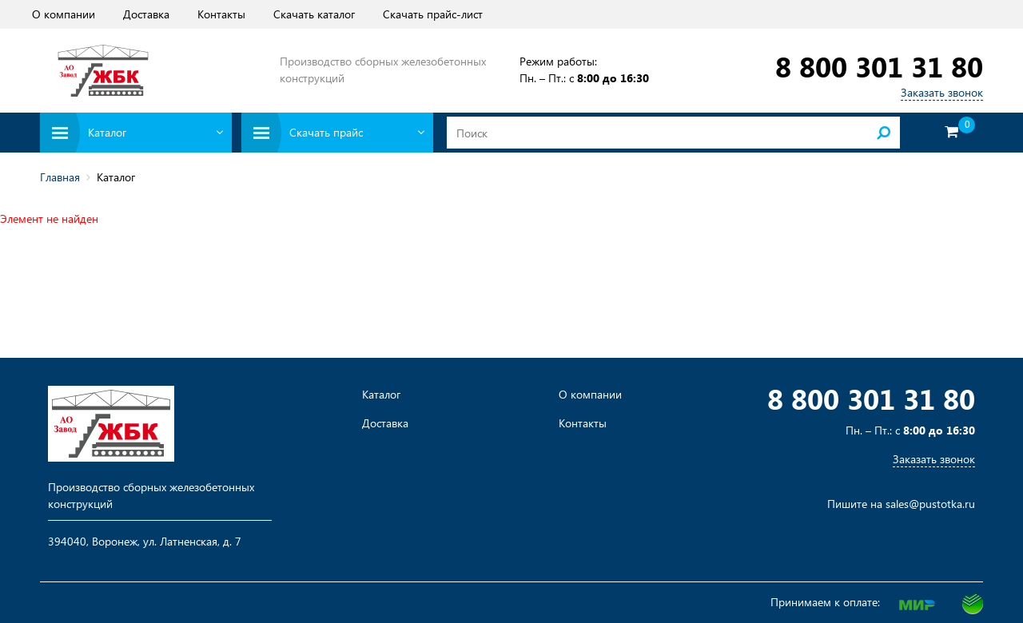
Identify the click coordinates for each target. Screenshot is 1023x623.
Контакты (221, 14)
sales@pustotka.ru (930, 503)
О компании (63, 14)
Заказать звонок (942, 92)
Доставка (146, 14)
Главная (60, 177)
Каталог (381, 394)
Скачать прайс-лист (433, 14)
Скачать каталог (314, 14)
